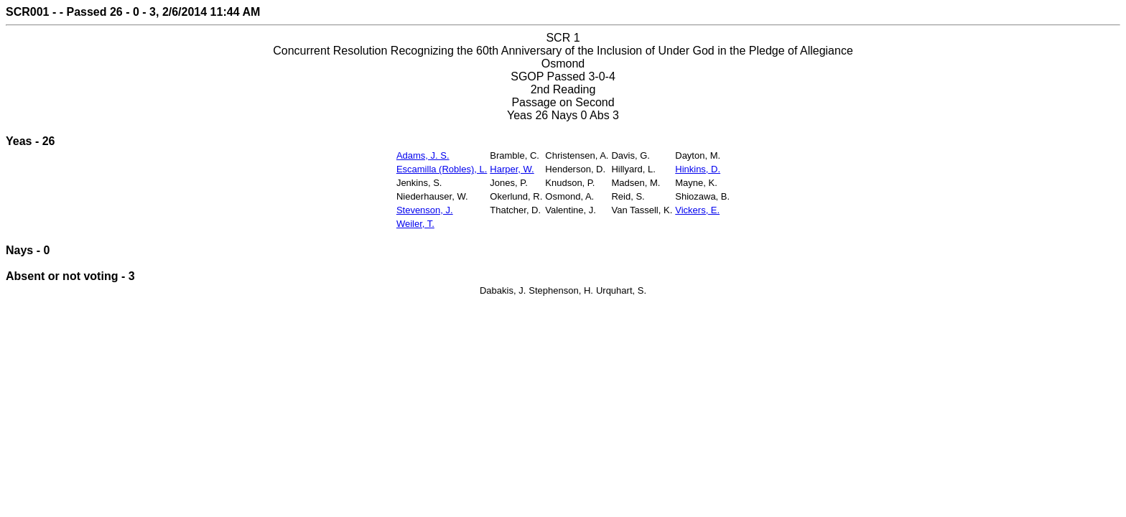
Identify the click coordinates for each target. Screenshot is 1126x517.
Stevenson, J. (424, 210)
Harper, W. (512, 169)
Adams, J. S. (423, 155)
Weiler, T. (415, 223)
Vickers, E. (697, 210)
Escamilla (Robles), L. (441, 169)
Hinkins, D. (697, 169)
